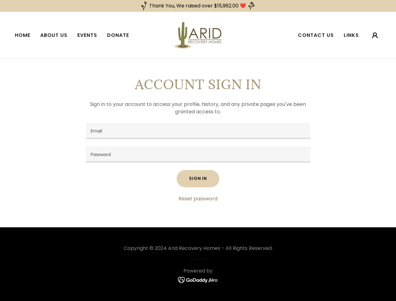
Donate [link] (118, 35)
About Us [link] (53, 35)
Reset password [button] (198, 198)
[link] (198, 34)
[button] (375, 35)
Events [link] (87, 35)
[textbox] (198, 131)
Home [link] (22, 35)
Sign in (198, 178)
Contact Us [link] (316, 35)
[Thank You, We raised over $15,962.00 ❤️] (198, 6)
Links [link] (351, 35)
